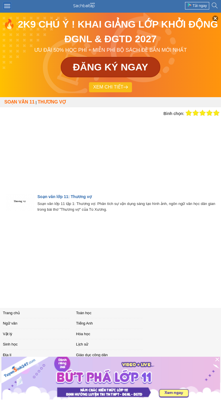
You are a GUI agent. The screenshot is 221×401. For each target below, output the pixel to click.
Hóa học (83, 334)
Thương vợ (52, 101)
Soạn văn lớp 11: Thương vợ (64, 196)
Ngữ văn (10, 323)
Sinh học (10, 344)
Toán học (84, 313)
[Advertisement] (80, 150)
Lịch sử (82, 344)
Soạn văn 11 (19, 101)
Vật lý (7, 334)
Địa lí (7, 355)
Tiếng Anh (84, 323)
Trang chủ (11, 313)
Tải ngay (197, 5)
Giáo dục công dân (92, 355)
